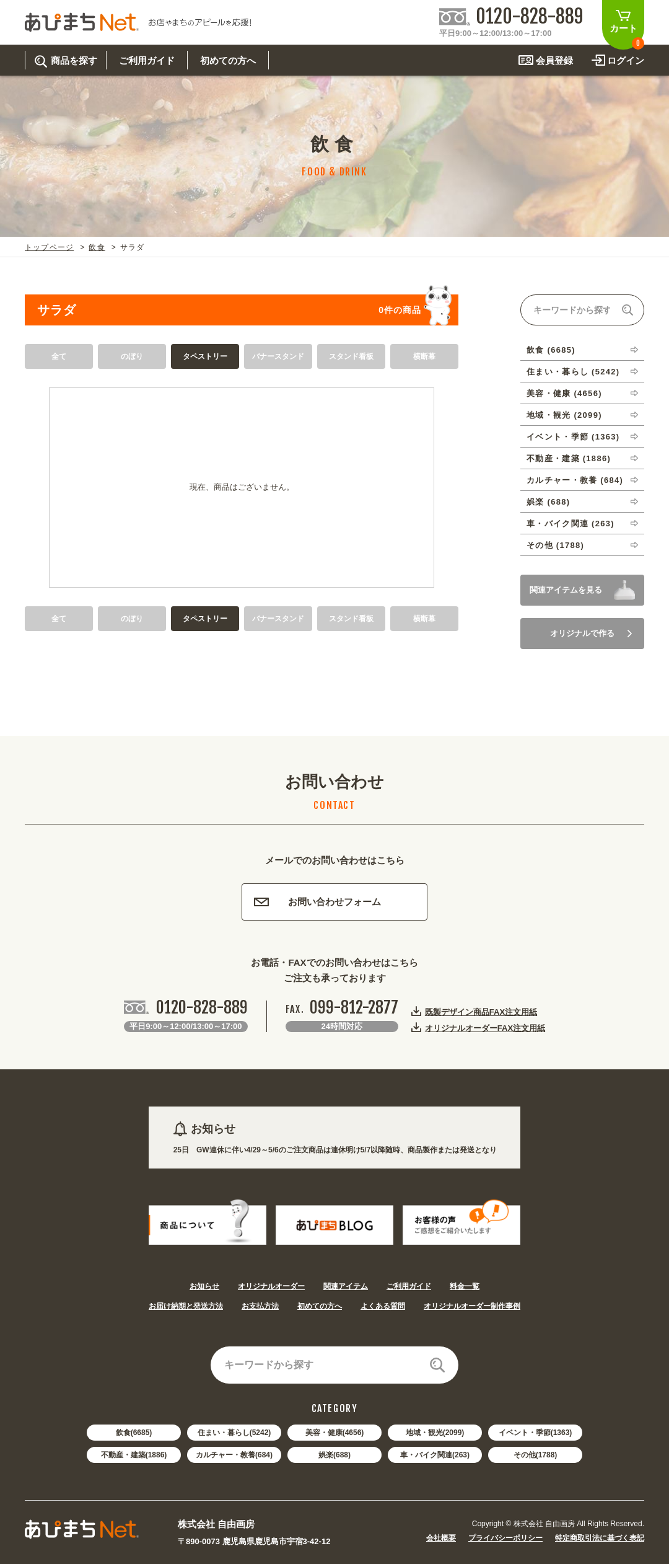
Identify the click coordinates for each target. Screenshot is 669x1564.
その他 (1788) (555, 545)
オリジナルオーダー (271, 1286)
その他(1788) (536, 1455)
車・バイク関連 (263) (570, 523)
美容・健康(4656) (334, 1432)
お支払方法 (260, 1306)
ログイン (625, 60)
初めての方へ (319, 1306)
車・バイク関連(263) (435, 1455)
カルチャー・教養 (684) (575, 480)
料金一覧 (464, 1286)
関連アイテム (345, 1286)
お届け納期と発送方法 (186, 1306)
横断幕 (424, 356)
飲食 (97, 247)
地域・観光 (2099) (564, 415)
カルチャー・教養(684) (234, 1455)
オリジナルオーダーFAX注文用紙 (485, 1027)
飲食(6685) (134, 1432)
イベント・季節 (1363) (573, 436)
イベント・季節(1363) (535, 1432)
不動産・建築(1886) (134, 1455)
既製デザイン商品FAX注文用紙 (481, 1011)
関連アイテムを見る (566, 589)
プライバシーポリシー (505, 1538)
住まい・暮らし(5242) (234, 1432)
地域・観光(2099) (435, 1432)
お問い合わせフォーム (317, 901)
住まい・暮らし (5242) (573, 371)
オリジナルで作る (591, 633)
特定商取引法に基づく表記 (599, 1538)
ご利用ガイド (409, 1286)
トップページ (49, 247)
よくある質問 (383, 1306)
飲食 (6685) (551, 350)
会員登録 (554, 60)
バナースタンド (278, 356)
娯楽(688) (334, 1455)
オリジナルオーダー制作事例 (472, 1306)
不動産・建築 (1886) (569, 458)
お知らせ (204, 1286)
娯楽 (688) (548, 501)
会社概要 (441, 1538)
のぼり (132, 356)
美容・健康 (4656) (564, 393)
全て (58, 356)
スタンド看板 (351, 356)
